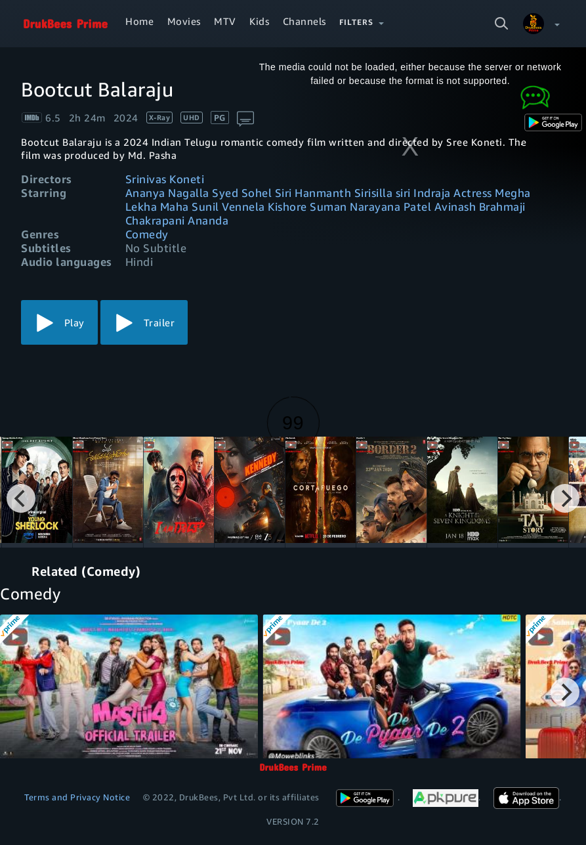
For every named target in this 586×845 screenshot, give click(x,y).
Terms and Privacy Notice (77, 797)
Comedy (147, 234)
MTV (225, 21)
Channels (304, 21)
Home (139, 21)
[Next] (565, 498)
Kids (259, 21)
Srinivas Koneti (165, 179)
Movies (184, 21)
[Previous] (21, 498)
